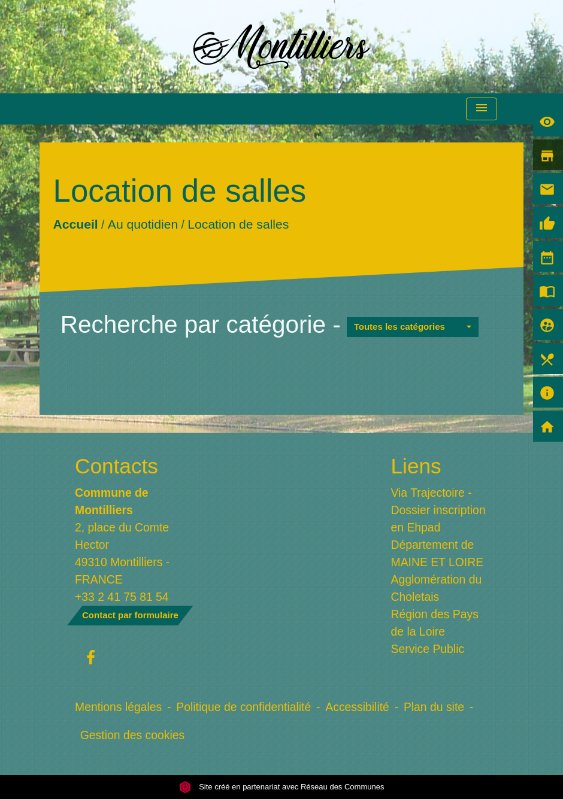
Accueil (75, 224)
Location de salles (238, 224)
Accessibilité (357, 706)
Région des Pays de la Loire (435, 622)
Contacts (116, 466)
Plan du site (434, 706)
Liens (416, 466)
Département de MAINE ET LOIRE (437, 553)
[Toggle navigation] (481, 109)
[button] (413, 327)
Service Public (428, 648)
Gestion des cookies (132, 735)
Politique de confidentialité (243, 706)
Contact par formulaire (130, 615)
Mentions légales (118, 706)
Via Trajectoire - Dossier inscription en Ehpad (438, 510)
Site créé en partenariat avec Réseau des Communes (282, 786)
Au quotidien (143, 224)
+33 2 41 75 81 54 (122, 596)
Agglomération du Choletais (436, 588)
